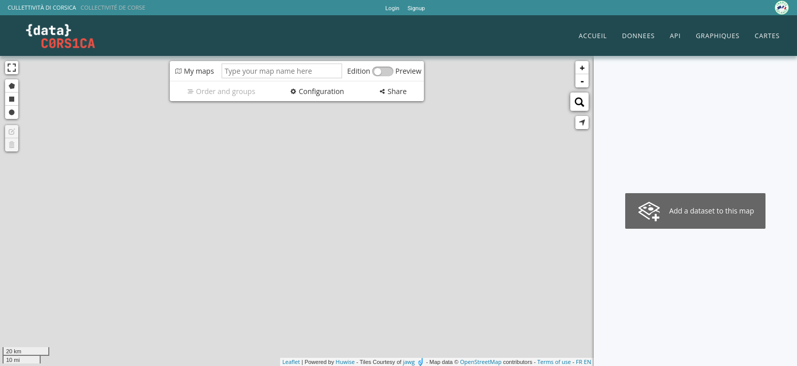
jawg (409, 361)
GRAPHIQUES (718, 36)
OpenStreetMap (481, 361)
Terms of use (554, 361)
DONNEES (638, 36)
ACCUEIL (592, 36)
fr (579, 361)
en (587, 361)
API (675, 36)
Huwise (345, 361)
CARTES (767, 36)
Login (392, 8)
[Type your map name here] (282, 71)
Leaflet (291, 361)
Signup (416, 8)
